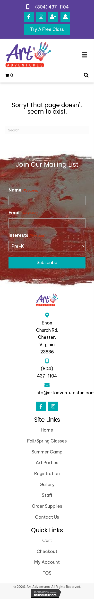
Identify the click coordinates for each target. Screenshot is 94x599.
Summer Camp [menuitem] (47, 452)
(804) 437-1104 (52, 7)
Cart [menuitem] (47, 540)
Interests (27, 235)
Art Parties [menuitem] (47, 462)
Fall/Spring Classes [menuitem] (47, 441)
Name (23, 190)
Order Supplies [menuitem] (47, 506)
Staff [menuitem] (47, 495)
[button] (29, 17)
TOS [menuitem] (47, 573)
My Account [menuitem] (47, 562)
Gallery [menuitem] (47, 484)
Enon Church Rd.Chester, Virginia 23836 (47, 337)
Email (23, 213)
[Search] (47, 130)
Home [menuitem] (47, 430)
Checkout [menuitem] (47, 551)
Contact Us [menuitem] (47, 517)
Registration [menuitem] (47, 473)
